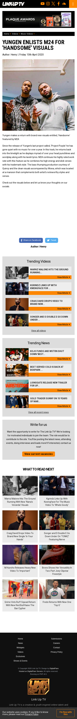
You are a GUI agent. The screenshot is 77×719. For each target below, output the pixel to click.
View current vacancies (38, 453)
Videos (15, 34)
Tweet (51, 240)
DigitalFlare (54, 668)
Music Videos (27, 34)
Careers (56, 643)
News (20, 643)
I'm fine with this (66, 713)
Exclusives (20, 656)
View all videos (38, 331)
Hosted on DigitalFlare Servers (31, 671)
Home (6, 34)
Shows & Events (20, 661)
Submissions (56, 639)
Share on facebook (31, 240)
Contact (56, 648)
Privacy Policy (57, 652)
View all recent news (38, 412)
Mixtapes (20, 648)
